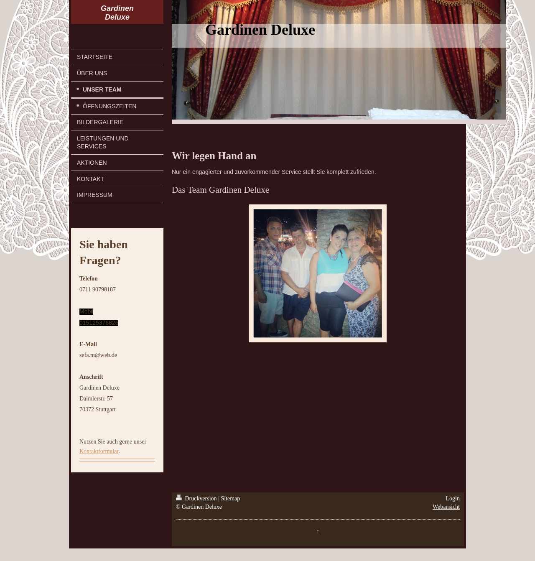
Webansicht (446, 507)
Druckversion (197, 498)
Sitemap (230, 498)
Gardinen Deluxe (117, 12)
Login (453, 498)
